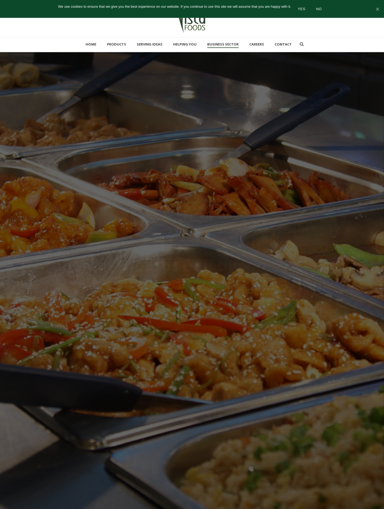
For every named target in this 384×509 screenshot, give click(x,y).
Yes (301, 9)
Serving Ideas (149, 44)
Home (91, 44)
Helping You (185, 44)
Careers (256, 44)
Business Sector (223, 44)
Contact (283, 44)
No (319, 9)
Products (116, 44)
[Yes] (377, 9)
